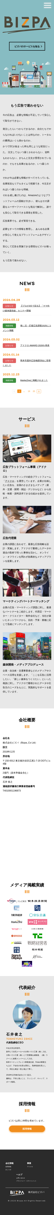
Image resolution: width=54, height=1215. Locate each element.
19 (29, 391)
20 (34, 391)
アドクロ (9, 481)
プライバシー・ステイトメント (26, 1181)
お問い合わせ (20, 1178)
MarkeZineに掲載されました (34, 380)
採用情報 (27, 1129)
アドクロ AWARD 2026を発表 (35, 345)
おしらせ (8, 1169)
